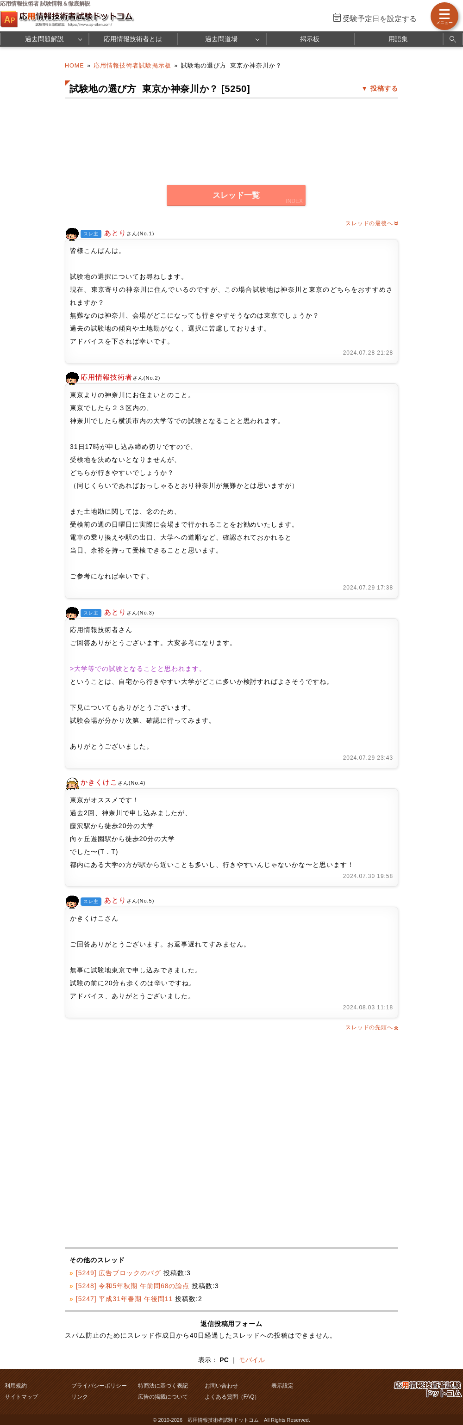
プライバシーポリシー (99, 1385)
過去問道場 (221, 39)
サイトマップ (21, 1397)
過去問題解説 (44, 39)
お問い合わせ (221, 1385)
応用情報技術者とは (133, 39)
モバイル (252, 1360)
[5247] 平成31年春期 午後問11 (124, 1298)
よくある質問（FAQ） (232, 1397)
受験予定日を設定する (380, 19)
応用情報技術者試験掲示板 (132, 65)
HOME (74, 65)
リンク (79, 1397)
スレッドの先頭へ (371, 1027)
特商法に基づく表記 (163, 1385)
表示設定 (282, 1385)
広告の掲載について (163, 1397)
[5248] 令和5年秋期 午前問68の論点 (133, 1286)
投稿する (384, 88)
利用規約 (16, 1385)
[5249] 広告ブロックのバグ (119, 1273)
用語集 (398, 39)
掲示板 (309, 39)
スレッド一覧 (236, 195)
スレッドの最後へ (371, 223)
